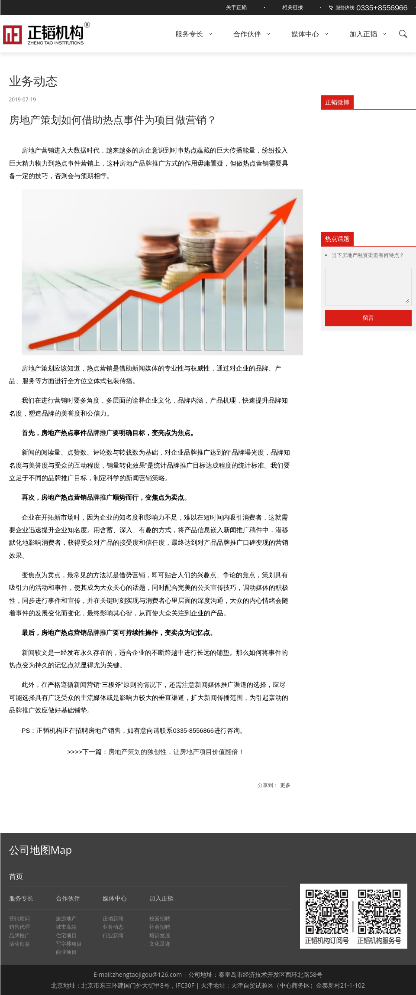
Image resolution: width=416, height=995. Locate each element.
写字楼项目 (69, 943)
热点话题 (337, 238)
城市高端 (66, 926)
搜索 (403, 33)
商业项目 (66, 952)
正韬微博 (337, 102)
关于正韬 (236, 7)
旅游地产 (66, 918)
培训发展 (159, 935)
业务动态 (113, 926)
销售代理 (19, 926)
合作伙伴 (251, 34)
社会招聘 (159, 926)
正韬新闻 (113, 918)
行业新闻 (113, 935)
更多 (285, 785)
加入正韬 (367, 34)
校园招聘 (159, 918)
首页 (16, 876)
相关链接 (292, 7)
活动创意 (19, 943)
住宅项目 (66, 935)
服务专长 (193, 34)
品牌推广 (152, 163)
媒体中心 (309, 34)
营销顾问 (19, 918)
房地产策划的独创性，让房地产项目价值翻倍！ (176, 751)
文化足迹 (159, 943)
